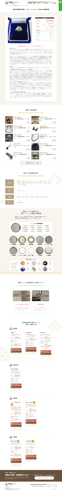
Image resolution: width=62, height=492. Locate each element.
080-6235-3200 (16, 423)
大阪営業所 (19, 196)
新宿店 (23, 196)
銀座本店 (47, 196)
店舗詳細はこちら (15, 389)
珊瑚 (21, 184)
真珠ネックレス (29, 183)
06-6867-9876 (16, 459)
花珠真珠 (22, 182)
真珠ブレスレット (41, 182)
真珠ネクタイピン (48, 182)
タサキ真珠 (19, 190)
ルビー (18, 184)
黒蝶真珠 (50, 32)
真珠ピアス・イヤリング (33, 182)
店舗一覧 (34, 3)
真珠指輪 (26, 182)
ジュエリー (44, 183)
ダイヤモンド (50, 183)
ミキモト (23, 190)
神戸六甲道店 (43, 196)
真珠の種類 (30, 3)
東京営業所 (27, 196)
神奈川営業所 (37, 196)
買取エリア (39, 3)
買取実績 (9, 5)
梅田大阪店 (32, 196)
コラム (50, 3)
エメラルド (35, 183)
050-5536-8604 (43, 2)
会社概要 (54, 3)
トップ (6, 5)
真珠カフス (24, 183)
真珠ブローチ (19, 183)
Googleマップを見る (17, 351)
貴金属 (24, 184)
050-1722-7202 (31, 420)
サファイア (40, 183)
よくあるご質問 (45, 3)
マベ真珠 (18, 182)
